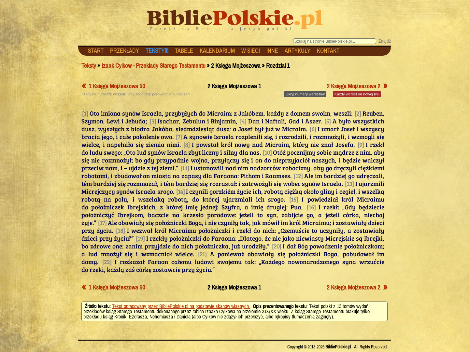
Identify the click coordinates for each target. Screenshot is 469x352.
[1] (85, 113)
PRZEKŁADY (124, 51)
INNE (272, 51)
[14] (180, 191)
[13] (349, 183)
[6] (313, 128)
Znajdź (384, 41)
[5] (327, 121)
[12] (298, 175)
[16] (311, 207)
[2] (358, 113)
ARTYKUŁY (297, 51)
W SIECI (250, 51)
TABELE (184, 51)
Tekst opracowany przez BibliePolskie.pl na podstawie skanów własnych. (181, 306)
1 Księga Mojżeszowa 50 (113, 86)
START (96, 51)
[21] (202, 253)
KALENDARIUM (217, 51)
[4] (243, 121)
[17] (102, 222)
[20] (276, 246)
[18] (120, 230)
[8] (186, 144)
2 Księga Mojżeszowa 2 (357, 86)
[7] (179, 136)
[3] (153, 121)
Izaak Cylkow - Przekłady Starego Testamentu (154, 65)
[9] (361, 144)
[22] (106, 261)
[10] (267, 152)
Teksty (88, 65)
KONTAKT (328, 51)
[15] (293, 199)
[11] (184, 167)
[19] (140, 238)
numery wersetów (305, 94)
